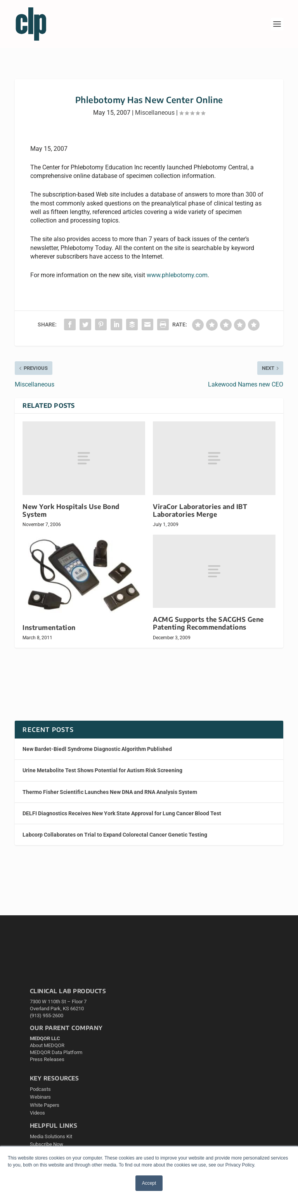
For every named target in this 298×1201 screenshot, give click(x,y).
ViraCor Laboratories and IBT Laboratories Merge (200, 510)
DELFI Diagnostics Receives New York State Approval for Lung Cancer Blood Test (122, 813)
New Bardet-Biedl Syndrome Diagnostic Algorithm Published (97, 749)
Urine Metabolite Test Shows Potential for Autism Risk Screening (102, 770)
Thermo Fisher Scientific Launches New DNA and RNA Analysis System (110, 792)
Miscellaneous (155, 112)
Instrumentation (49, 627)
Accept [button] (149, 1183)
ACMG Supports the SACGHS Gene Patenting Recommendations (208, 623)
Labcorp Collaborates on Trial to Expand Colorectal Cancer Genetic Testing (115, 835)
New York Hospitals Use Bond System (71, 510)
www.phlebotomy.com (177, 275)
